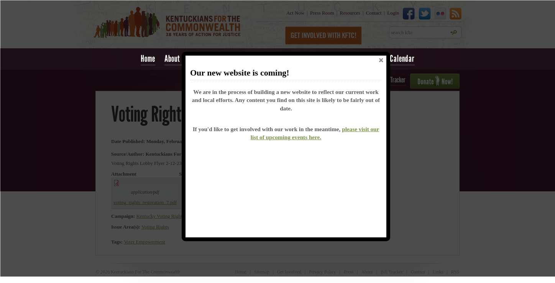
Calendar (402, 58)
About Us (176, 58)
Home (148, 58)
